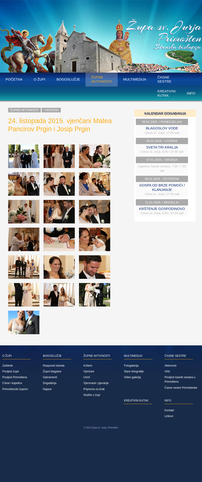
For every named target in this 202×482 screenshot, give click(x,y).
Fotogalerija (131, 365)
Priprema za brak (94, 389)
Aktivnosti (170, 365)
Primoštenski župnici (15, 389)
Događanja (49, 383)
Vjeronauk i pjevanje (96, 383)
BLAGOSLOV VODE (162, 128)
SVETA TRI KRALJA (162, 147)
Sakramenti (50, 377)
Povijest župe (10, 371)
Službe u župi (91, 395)
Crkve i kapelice (12, 383)
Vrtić (167, 371)
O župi (39, 79)
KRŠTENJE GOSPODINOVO (162, 209)
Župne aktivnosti (101, 79)
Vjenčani (51, 110)
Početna (14, 79)
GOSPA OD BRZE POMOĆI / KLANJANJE (162, 187)
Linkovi (168, 416)
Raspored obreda (54, 365)
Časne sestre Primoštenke (180, 387)
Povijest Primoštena (14, 377)
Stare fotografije (134, 371)
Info (191, 93)
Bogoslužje (68, 79)
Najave (47, 389)
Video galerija (132, 377)
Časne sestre (164, 79)
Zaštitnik (7, 365)
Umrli (86, 377)
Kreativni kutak (166, 93)
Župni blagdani (52, 371)
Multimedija (134, 79)
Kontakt (169, 410)
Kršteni (87, 365)
